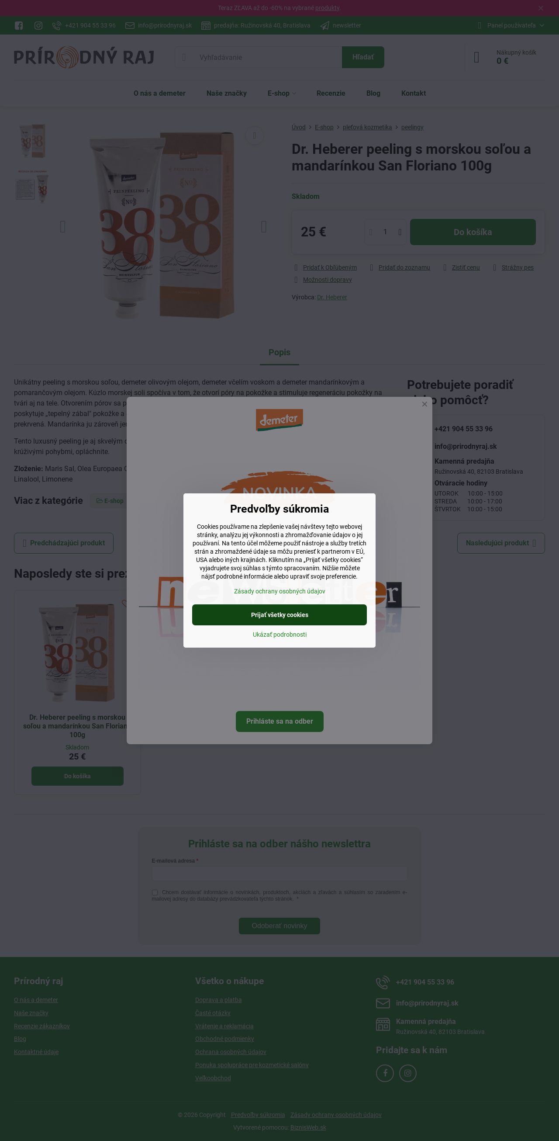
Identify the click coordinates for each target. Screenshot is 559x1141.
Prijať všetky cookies (279, 614)
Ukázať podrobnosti (280, 634)
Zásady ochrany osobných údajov (279, 591)
